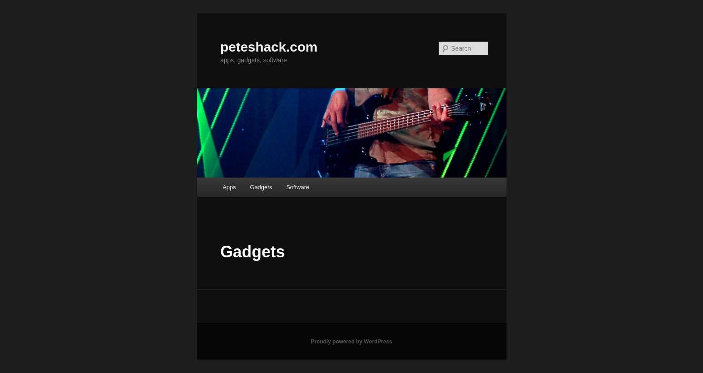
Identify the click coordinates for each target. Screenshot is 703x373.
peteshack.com (269, 46)
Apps (229, 187)
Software (297, 187)
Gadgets (261, 187)
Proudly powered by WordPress (351, 341)
